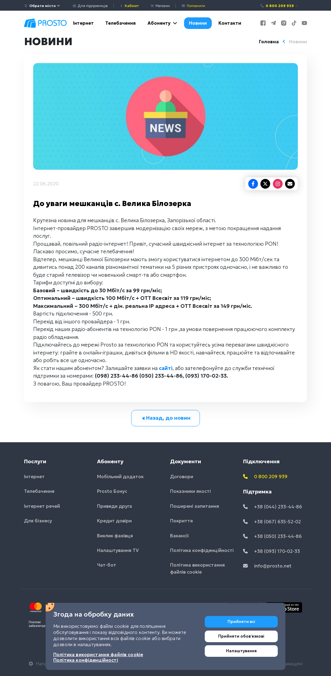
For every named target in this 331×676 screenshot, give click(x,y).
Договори (181, 476)
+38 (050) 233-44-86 (272, 536)
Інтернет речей (42, 506)
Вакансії (179, 536)
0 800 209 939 (279, 5)
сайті (165, 368)
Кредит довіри (114, 521)
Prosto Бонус (112, 491)
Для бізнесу (38, 521)
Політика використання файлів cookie (197, 568)
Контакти (229, 23)
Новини (198, 23)
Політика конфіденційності (202, 550)
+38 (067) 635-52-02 (272, 522)
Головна (269, 41)
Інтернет (83, 23)
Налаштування (241, 650)
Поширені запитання (194, 506)
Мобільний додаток (120, 476)
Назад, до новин (165, 417)
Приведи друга (114, 506)
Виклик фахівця (115, 536)
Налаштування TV (118, 550)
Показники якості (190, 491)
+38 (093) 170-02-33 (271, 551)
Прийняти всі (241, 621)
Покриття (181, 521)
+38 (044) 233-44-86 (272, 507)
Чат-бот (106, 565)
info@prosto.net (267, 566)
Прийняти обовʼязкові (241, 636)
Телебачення (120, 23)
